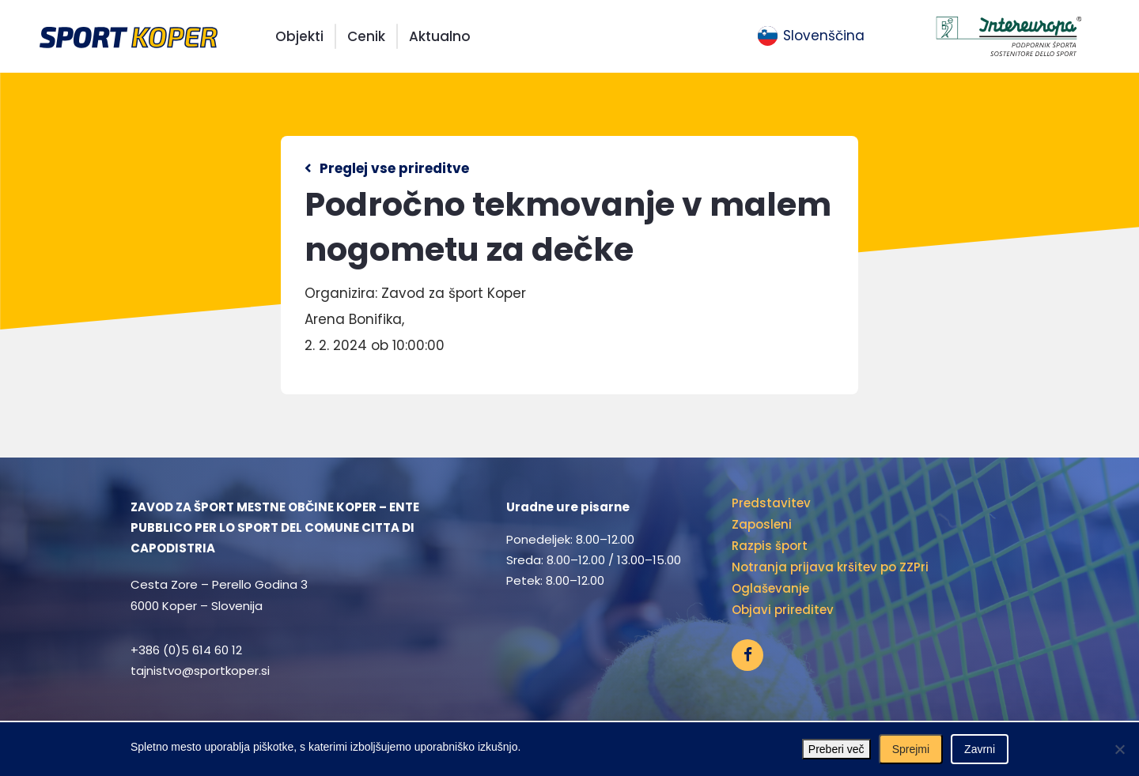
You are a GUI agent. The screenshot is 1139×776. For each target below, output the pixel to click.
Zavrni (979, 749)
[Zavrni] (1119, 749)
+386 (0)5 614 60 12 (186, 650)
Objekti (299, 36)
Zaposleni (762, 524)
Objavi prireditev (783, 609)
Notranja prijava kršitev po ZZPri (830, 567)
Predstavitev (771, 503)
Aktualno (440, 36)
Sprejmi (910, 749)
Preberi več (836, 749)
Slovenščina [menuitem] (824, 35)
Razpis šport (770, 545)
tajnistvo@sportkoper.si (200, 670)
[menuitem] (811, 36)
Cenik (366, 36)
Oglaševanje (770, 588)
